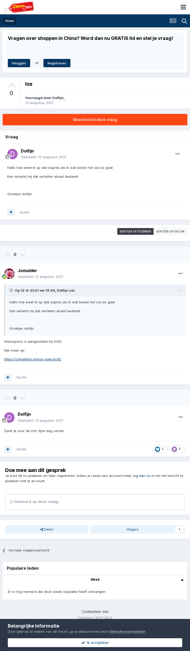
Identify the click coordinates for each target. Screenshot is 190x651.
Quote (24, 212)
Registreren (57, 63)
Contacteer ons (95, 611)
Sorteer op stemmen (135, 231)
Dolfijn (58, 98)
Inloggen (19, 63)
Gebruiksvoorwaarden (127, 631)
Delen (47, 529)
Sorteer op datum (170, 231)
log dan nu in (143, 476)
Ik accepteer (95, 642)
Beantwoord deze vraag (95, 119)
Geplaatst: (43, 157)
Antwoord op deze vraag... (35, 501)
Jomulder (27, 270)
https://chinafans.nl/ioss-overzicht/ (32, 359)
